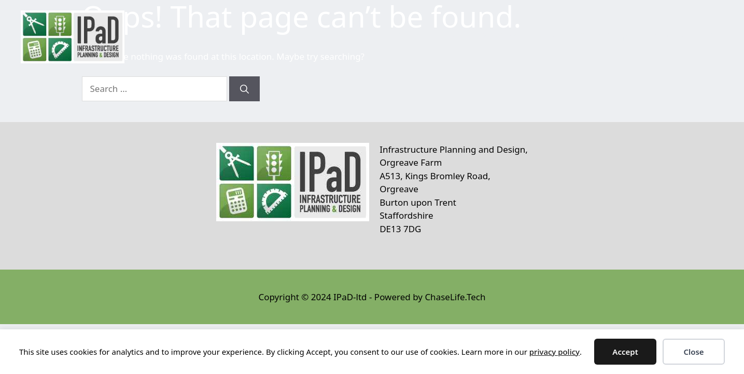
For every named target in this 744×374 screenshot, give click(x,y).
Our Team (604, 37)
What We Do (523, 36)
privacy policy (554, 351)
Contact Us (682, 37)
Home (335, 37)
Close (693, 351)
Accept (625, 351)
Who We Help (420, 36)
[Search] (244, 88)
